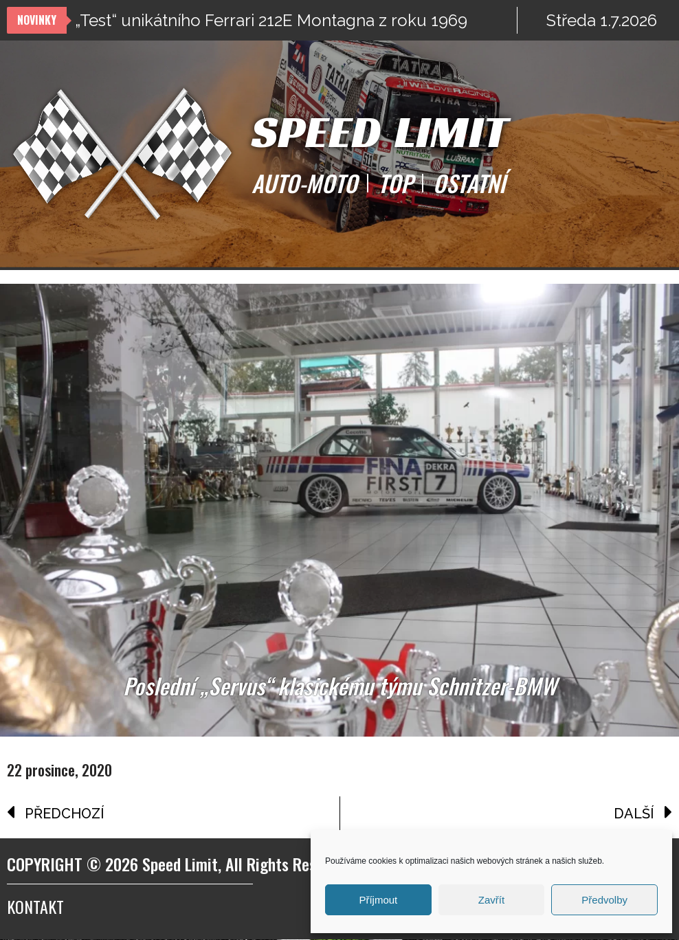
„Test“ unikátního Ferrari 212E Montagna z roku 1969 (271, 20)
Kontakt (35, 907)
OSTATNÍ (469, 183)
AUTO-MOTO (304, 183)
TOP (395, 183)
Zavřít (491, 900)
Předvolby (604, 900)
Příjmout (378, 900)
